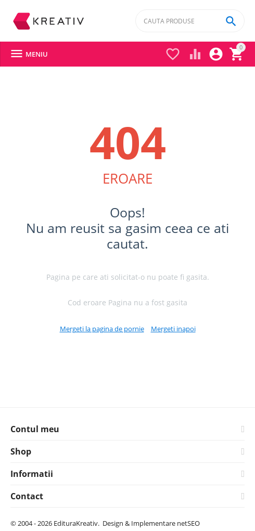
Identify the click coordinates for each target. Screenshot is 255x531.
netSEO (188, 523)
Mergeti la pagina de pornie (102, 328)
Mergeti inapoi (173, 328)
